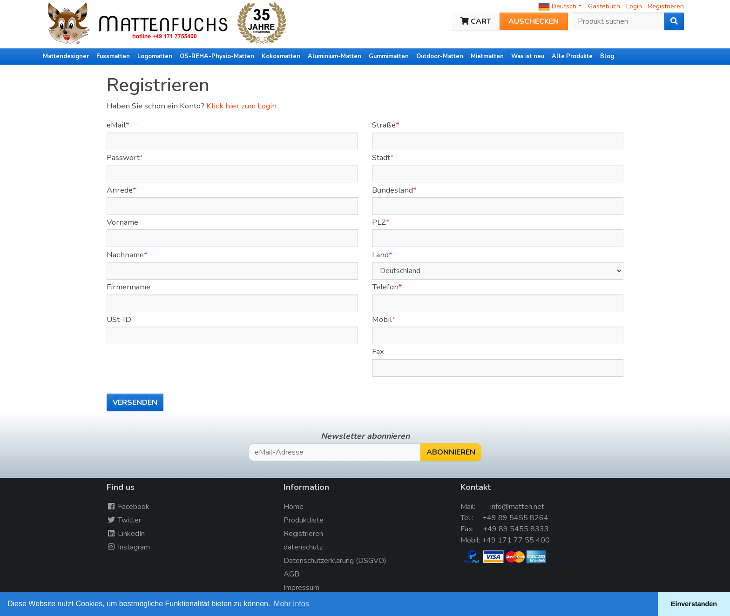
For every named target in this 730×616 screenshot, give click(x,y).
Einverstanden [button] (694, 604)
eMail (116, 125)
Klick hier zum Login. (242, 105)
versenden (135, 402)
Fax (378, 351)
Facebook (128, 507)
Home (294, 507)
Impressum (301, 588)
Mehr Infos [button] (291, 604)
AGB (291, 574)
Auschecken (533, 21)
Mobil (382, 319)
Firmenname (128, 286)
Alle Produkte (572, 56)
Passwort (123, 157)
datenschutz (303, 547)
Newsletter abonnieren (365, 436)
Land (380, 254)
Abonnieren (450, 452)
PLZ (379, 222)
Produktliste (304, 520)
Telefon (385, 286)
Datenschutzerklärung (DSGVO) (335, 561)
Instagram (128, 547)
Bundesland (392, 190)
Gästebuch (605, 6)
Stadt (381, 157)
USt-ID (119, 319)
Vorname (122, 222)
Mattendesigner (66, 56)
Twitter (124, 520)
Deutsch (557, 6)
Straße (384, 125)
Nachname (125, 254)
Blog (607, 56)
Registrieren (666, 6)
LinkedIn (126, 534)
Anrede (120, 190)
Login (635, 6)
